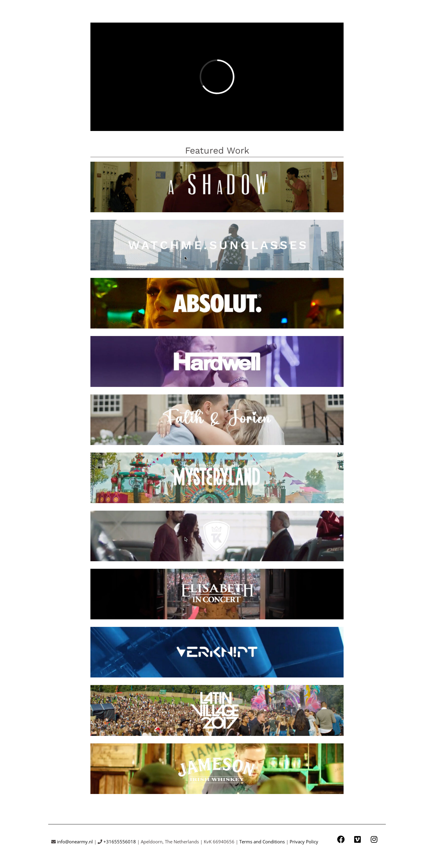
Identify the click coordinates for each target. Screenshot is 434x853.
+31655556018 (119, 842)
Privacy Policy (304, 842)
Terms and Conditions (262, 842)
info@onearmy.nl (75, 842)
